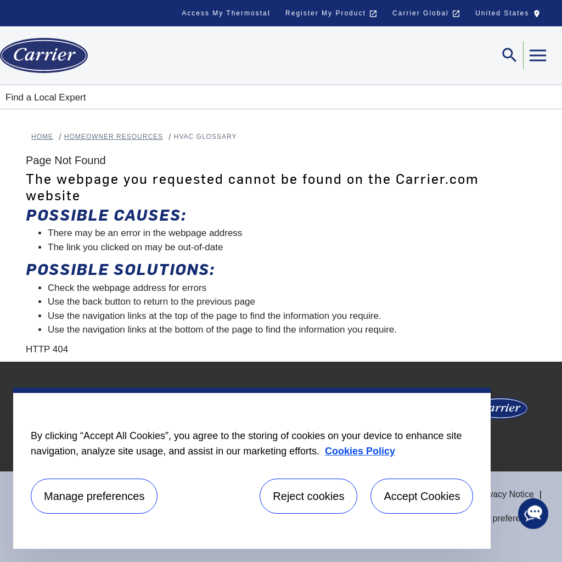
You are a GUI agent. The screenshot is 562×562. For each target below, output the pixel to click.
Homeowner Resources (113, 136)
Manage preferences (498, 518)
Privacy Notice (506, 494)
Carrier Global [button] (426, 13)
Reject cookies (308, 496)
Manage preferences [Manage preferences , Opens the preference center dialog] (94, 496)
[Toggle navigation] (510, 55)
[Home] (44, 55)
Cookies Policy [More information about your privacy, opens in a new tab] (360, 451)
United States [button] (510, 16)
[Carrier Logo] (500, 412)
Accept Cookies (422, 496)
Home (42, 136)
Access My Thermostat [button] (226, 13)
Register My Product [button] (331, 13)
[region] (252, 468)
